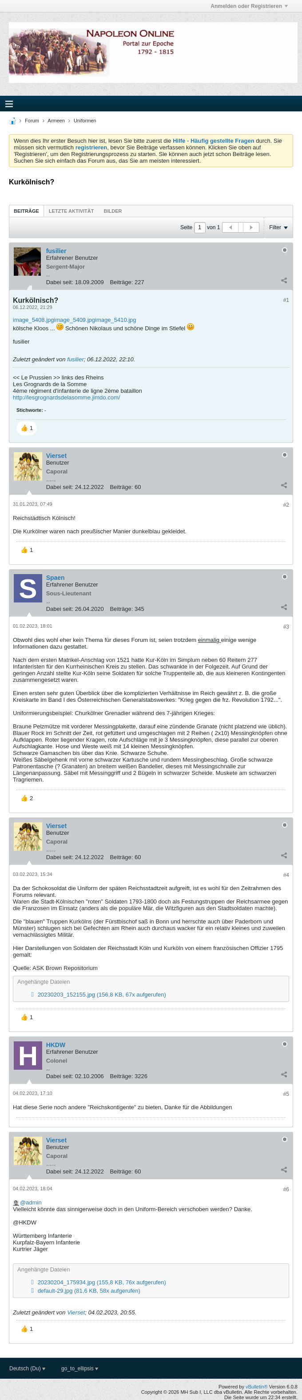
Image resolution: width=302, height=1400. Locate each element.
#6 (286, 1189)
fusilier (75, 359)
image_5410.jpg (115, 320)
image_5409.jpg (74, 320)
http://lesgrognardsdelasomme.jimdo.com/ (66, 397)
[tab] (26, 211)
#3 (286, 627)
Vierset (76, 1312)
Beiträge (26, 211)
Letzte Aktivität (71, 211)
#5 (286, 1094)
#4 (286, 875)
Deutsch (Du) (27, 1368)
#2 (286, 505)
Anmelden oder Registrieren (249, 6)
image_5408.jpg (33, 320)
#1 (286, 300)
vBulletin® (257, 1386)
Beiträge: (121, 282)
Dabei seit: (59, 282)
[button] (26, 428)
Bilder (112, 211)
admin (33, 1202)
